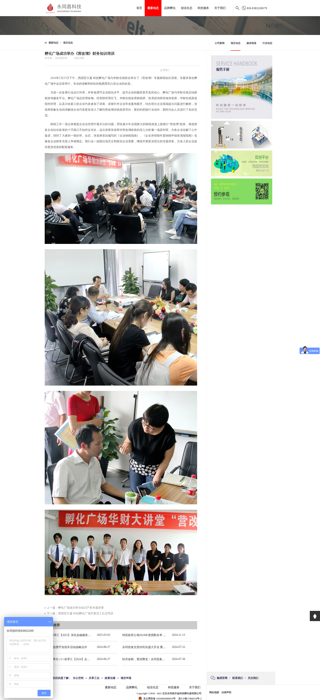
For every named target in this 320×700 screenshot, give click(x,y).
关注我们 (253, 678)
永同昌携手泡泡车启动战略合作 (67, 647)
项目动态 (68, 42)
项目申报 (126, 678)
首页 (139, 8)
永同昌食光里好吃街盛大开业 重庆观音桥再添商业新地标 (158, 647)
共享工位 (94, 678)
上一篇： (75, 607)
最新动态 (53, 42)
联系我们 (237, 678)
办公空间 (78, 678)
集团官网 (222, 678)
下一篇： (80, 613)
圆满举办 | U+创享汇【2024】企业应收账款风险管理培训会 (84, 659)
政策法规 (110, 678)
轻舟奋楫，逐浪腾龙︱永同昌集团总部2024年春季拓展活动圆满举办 (165, 659)
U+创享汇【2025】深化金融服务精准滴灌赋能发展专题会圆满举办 (89, 635)
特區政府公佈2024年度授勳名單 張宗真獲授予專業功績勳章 (159, 635)
